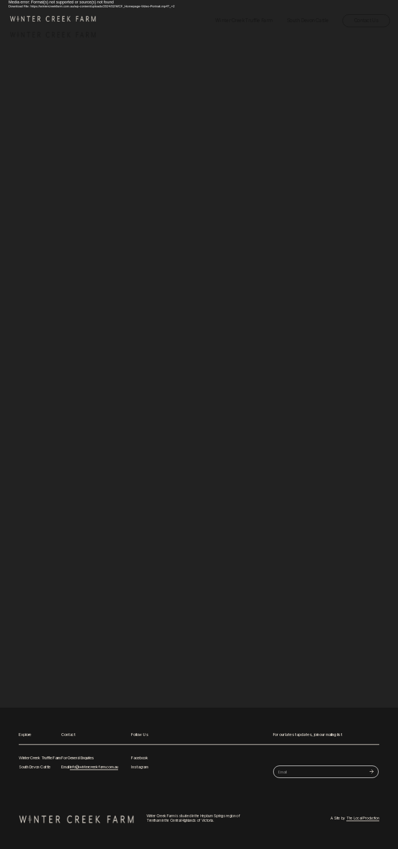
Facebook (139, 757)
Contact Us (366, 20)
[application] (199, 354)
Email (89, 767)
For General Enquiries (77, 757)
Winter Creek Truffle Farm (244, 20)
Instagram (139, 766)
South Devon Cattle (308, 20)
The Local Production (362, 819)
